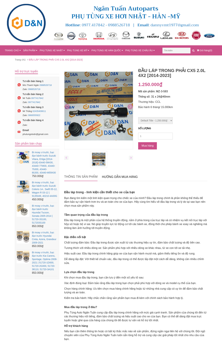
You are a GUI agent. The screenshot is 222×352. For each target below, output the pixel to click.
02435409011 (39, 111)
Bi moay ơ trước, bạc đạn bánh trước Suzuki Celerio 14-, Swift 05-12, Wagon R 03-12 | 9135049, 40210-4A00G (44, 189)
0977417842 (37, 98)
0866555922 (34, 115)
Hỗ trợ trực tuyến (26, 71)
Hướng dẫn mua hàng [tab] (120, 177)
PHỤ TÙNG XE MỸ (78, 50)
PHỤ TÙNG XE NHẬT (52, 50)
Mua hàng (148, 145)
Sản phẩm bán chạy (28, 143)
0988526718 (45, 85)
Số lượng (144, 128)
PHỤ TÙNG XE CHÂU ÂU (140, 50)
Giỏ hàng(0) (204, 50)
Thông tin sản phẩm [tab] (81, 176)
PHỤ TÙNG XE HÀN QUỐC (107, 50)
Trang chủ (20, 59)
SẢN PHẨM (30, 50)
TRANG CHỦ (13, 50)
